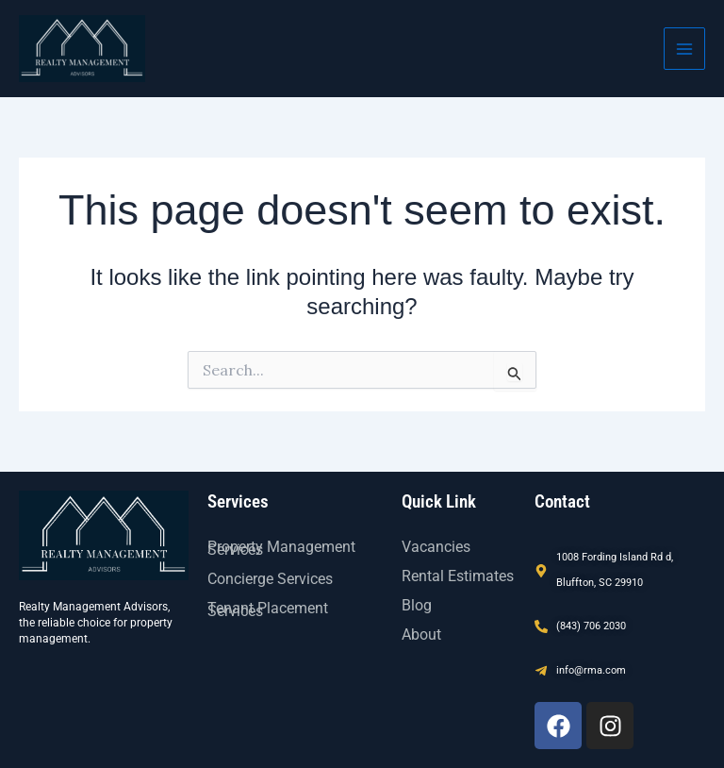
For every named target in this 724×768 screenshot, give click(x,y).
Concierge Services (270, 579)
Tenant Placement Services (267, 609)
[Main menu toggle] (684, 48)
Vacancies (436, 547)
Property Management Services (281, 548)
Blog (417, 605)
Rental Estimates (458, 576)
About (421, 634)
